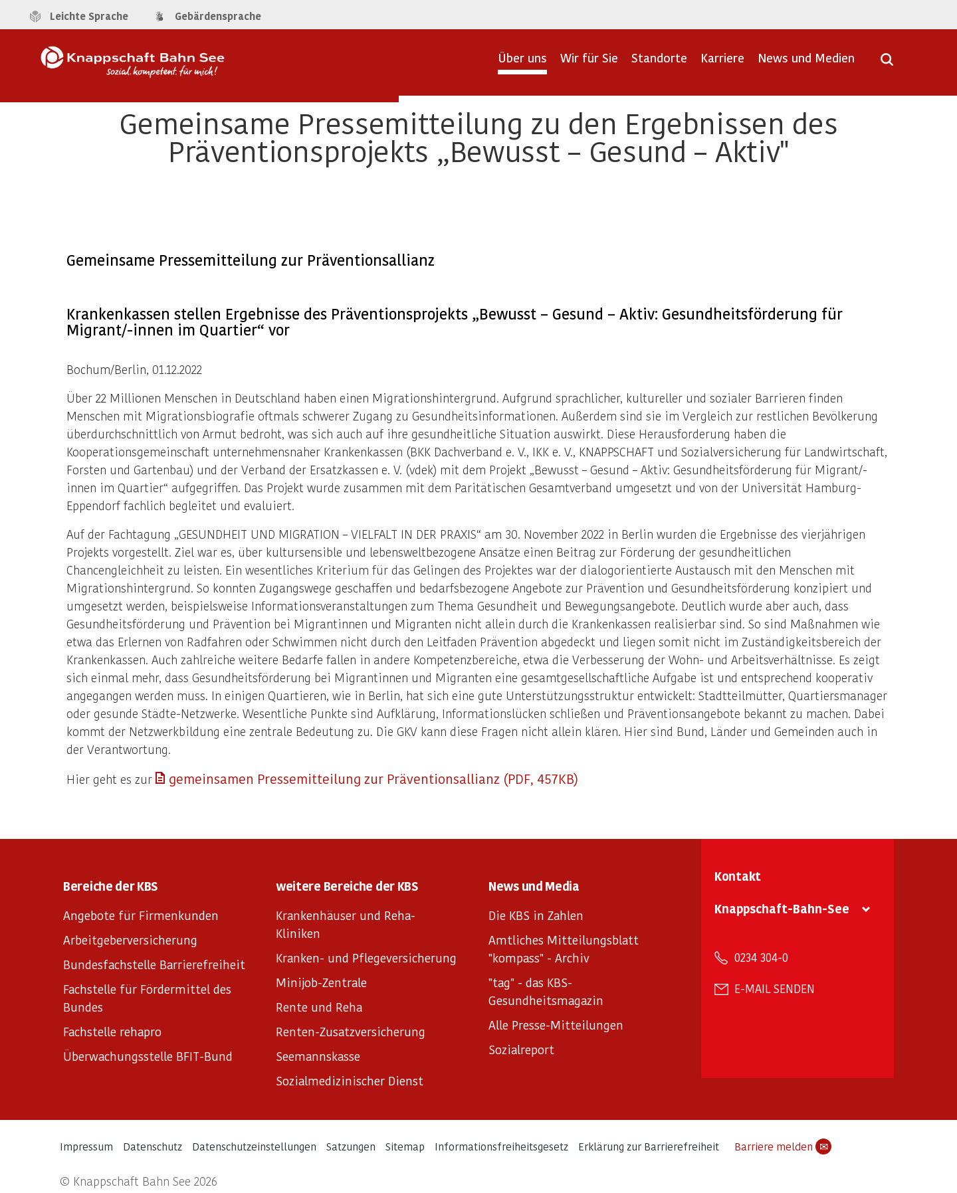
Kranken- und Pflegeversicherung (366, 957)
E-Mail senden (774, 988)
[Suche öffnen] (887, 63)
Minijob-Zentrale (321, 982)
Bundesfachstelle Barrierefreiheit (154, 964)
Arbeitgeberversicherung (130, 940)
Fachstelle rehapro (112, 1031)
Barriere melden (782, 1146)
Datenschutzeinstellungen (254, 1146)
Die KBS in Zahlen (536, 915)
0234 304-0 (761, 957)
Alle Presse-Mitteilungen (555, 1025)
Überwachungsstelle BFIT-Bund (148, 1056)
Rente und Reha (319, 1007)
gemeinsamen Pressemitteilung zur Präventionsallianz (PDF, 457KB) (373, 778)
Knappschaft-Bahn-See (781, 908)
